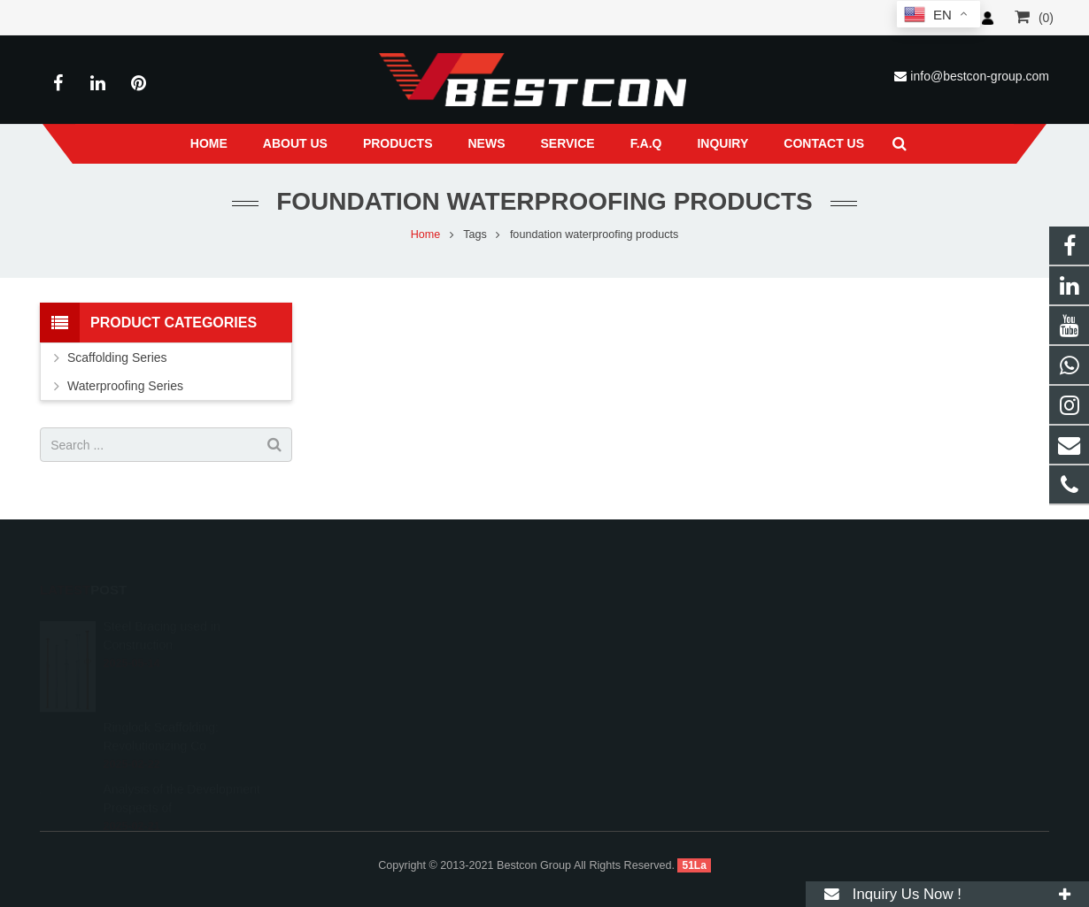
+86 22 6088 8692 (620, 647)
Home (426, 234)
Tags (475, 234)
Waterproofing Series (125, 386)
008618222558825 (622, 621)
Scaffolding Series (117, 357)
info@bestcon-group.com (979, 76)
